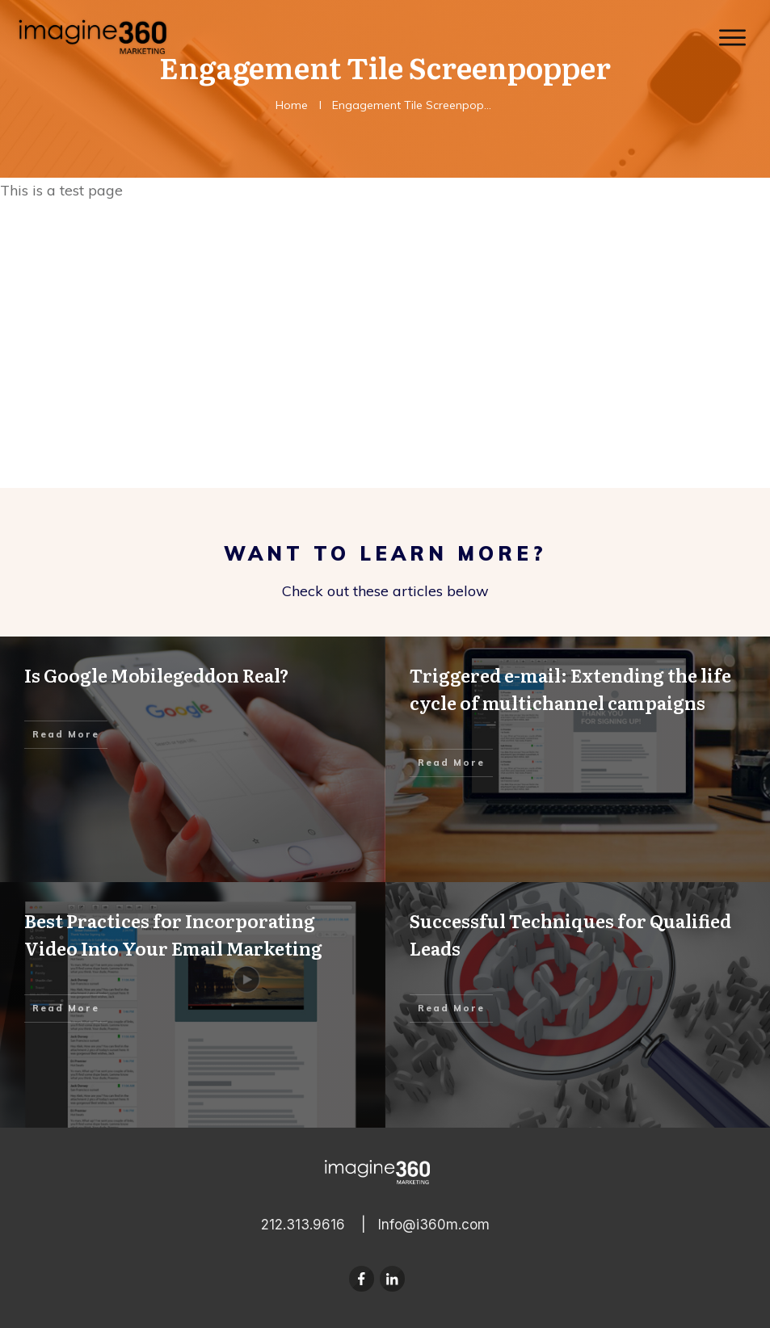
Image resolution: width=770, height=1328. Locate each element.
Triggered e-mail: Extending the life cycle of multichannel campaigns (578, 759)
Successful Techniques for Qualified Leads (578, 1005)
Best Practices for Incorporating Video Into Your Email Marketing (192, 1005)
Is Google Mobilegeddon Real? (192, 759)
